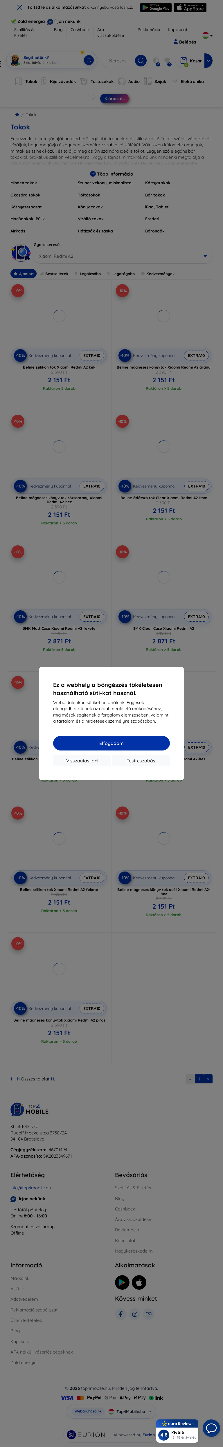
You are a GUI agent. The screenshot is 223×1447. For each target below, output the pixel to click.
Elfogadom (111, 743)
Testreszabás (141, 761)
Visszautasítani (82, 761)
